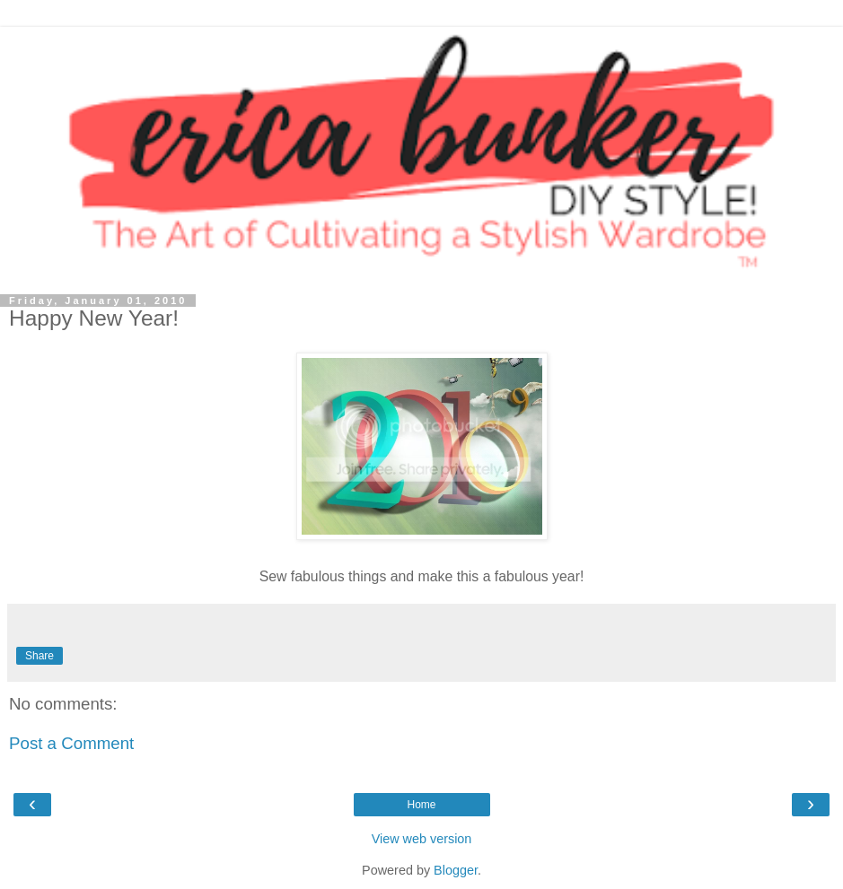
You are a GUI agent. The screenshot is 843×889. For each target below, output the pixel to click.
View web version (422, 839)
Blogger (456, 870)
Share (39, 655)
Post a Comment (71, 743)
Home (421, 804)
